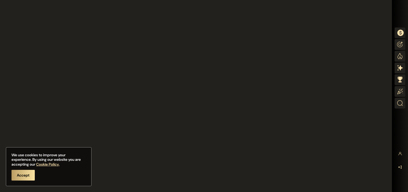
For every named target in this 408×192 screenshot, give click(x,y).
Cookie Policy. (47, 164)
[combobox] (400, 32)
